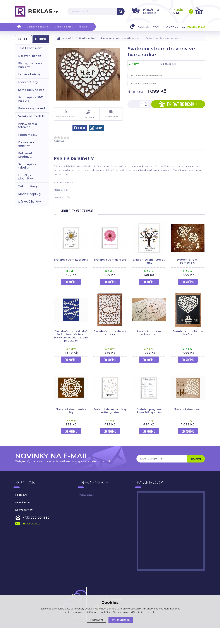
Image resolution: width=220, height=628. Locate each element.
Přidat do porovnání (65, 114)
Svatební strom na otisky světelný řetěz (110, 411)
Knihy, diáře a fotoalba (27, 125)
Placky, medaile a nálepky (30, 65)
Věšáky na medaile (31, 116)
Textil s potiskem (30, 48)
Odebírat (196, 459)
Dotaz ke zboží (111, 114)
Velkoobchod (86, 494)
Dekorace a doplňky (26, 144)
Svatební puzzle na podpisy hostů (149, 333)
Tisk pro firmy (28, 186)
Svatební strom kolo (187, 409)
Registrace (148, 12)
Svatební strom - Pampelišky (188, 261)
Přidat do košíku (178, 104)
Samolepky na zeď (31, 90)
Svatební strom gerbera (110, 259)
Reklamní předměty (25, 155)
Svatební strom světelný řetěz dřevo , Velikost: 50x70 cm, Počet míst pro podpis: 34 (71, 336)
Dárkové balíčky (29, 201)
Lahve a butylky (29, 74)
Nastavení (96, 619)
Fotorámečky (27, 135)
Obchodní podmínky (38, 26)
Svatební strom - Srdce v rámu (149, 261)
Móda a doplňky (29, 194)
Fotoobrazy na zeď (31, 108)
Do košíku (71, 282)
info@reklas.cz (196, 27)
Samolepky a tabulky (27, 166)
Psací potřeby (28, 82)
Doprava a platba (64, 26)
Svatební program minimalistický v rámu (148, 411)
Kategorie (23, 39)
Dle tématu (40, 39)
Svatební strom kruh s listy (71, 411)
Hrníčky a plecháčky (25, 177)
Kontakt (82, 26)
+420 (36, 517)
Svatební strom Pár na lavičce (188, 333)
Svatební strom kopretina (71, 261)
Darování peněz (29, 56)
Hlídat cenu (88, 114)
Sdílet (79, 127)
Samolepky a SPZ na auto (30, 99)
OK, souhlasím (121, 619)
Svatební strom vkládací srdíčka (110, 333)
